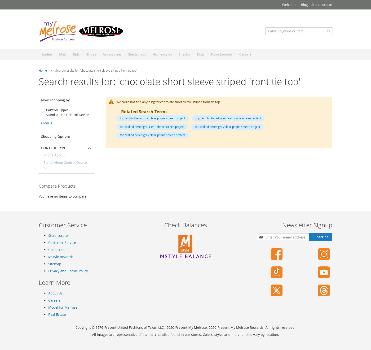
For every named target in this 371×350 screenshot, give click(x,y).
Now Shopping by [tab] (55, 101)
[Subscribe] (320, 237)
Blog (304, 4)
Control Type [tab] (53, 148)
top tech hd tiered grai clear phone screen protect (228, 119)
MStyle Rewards (61, 257)
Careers (54, 300)
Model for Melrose (62, 307)
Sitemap (54, 264)
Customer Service (62, 242)
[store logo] (81, 32)
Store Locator (321, 4)
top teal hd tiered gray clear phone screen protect (152, 136)
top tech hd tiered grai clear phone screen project (152, 119)
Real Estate (57, 314)
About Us (55, 293)
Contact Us (56, 249)
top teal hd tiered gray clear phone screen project (227, 127)
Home (43, 71)
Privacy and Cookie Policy (68, 271)
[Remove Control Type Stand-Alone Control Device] (42, 113)
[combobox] (298, 32)
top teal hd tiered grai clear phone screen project (152, 127)
